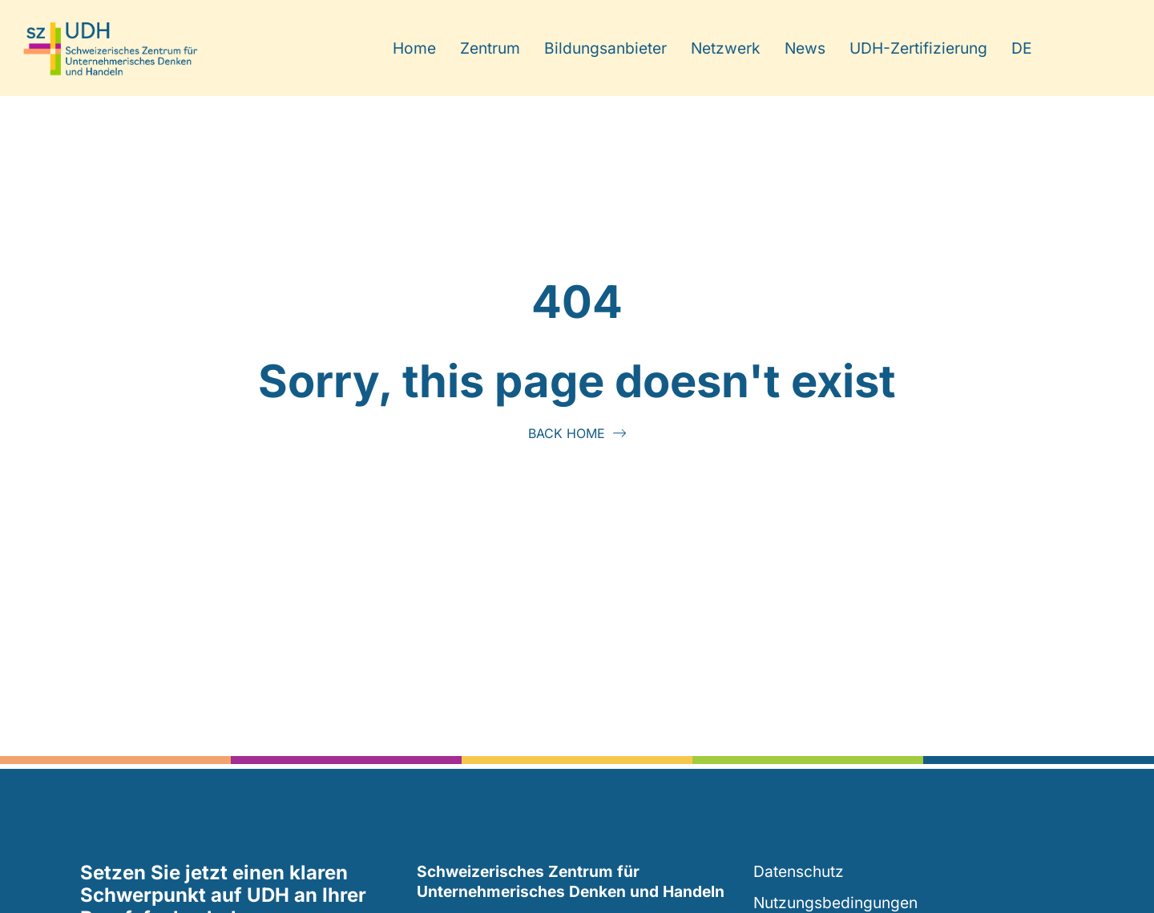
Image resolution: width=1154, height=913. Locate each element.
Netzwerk (726, 48)
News (805, 48)
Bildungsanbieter (605, 48)
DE (1021, 48)
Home (414, 48)
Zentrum (490, 48)
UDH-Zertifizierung (918, 48)
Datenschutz (798, 871)
